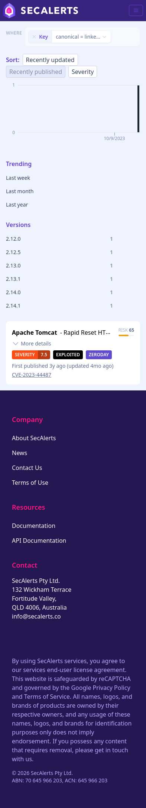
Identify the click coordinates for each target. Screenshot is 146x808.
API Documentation (39, 540)
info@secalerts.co (36, 616)
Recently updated (50, 60)
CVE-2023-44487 (31, 374)
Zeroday (99, 354)
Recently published (35, 72)
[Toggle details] (31, 343)
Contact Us (27, 468)
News (19, 453)
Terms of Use (30, 482)
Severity (83, 72)
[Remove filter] (34, 36)
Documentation (33, 526)
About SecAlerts (34, 438)
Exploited (68, 354)
